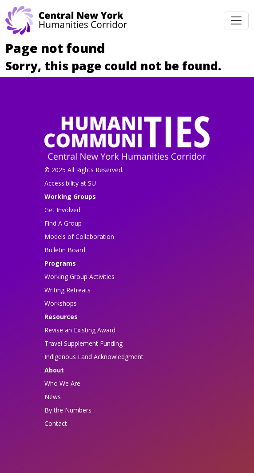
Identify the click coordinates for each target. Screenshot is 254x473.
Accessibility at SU (70, 183)
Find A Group (63, 223)
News (52, 396)
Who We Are (62, 383)
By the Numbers (67, 410)
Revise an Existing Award (79, 330)
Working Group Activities (79, 276)
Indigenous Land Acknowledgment (93, 356)
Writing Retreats (67, 290)
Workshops (60, 303)
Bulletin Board (64, 250)
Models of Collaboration (79, 236)
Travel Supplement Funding (83, 343)
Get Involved (62, 210)
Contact (55, 423)
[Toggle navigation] (236, 20)
